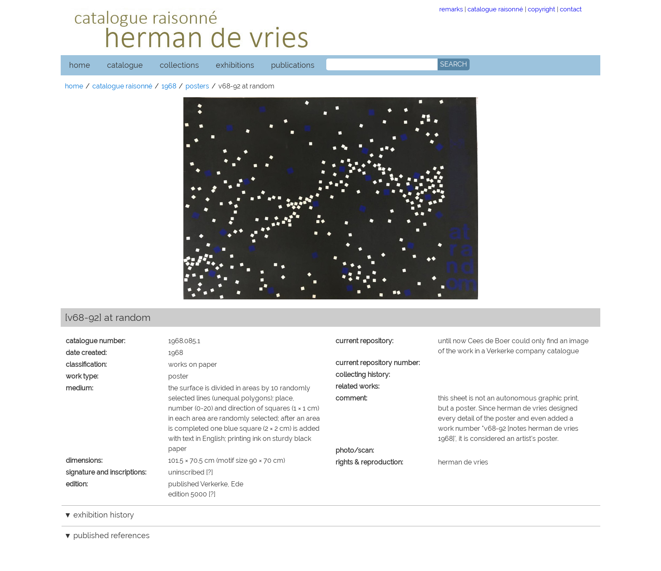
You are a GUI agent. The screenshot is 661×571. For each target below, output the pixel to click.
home (79, 65)
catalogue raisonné (495, 9)
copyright (541, 9)
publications (292, 65)
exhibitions (235, 65)
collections (179, 65)
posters (197, 86)
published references (111, 535)
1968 (168, 86)
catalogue (125, 65)
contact (571, 9)
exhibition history (103, 514)
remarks (451, 9)
